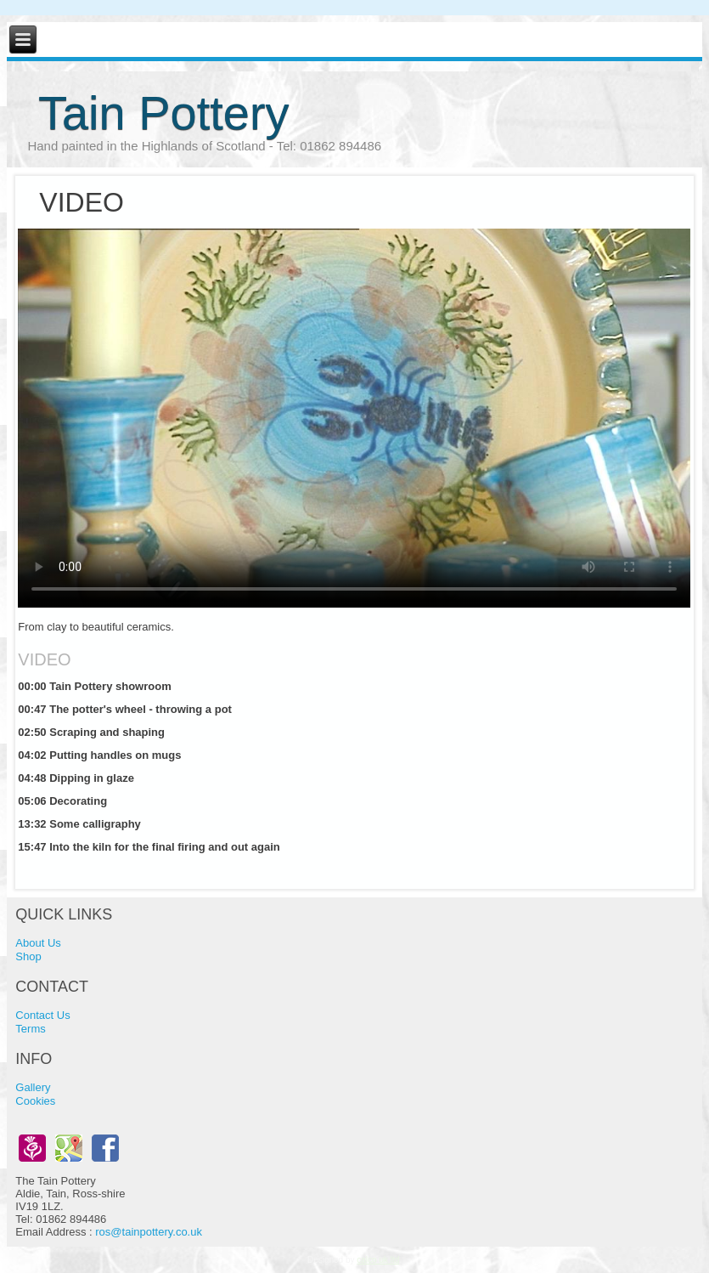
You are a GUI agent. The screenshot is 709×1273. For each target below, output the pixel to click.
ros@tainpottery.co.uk (148, 1231)
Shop (28, 956)
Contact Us (42, 1015)
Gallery (32, 1087)
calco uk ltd (378, 1260)
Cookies (35, 1101)
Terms (30, 1028)
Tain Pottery (164, 112)
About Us (37, 942)
